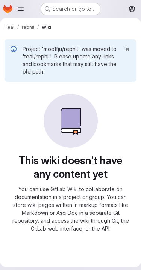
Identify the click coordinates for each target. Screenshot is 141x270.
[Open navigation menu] (21, 9)
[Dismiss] (127, 49)
